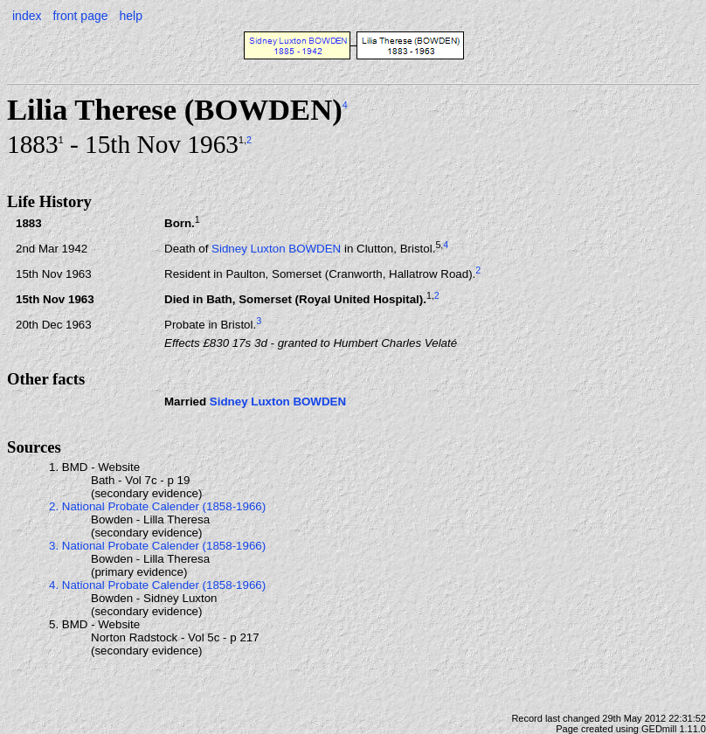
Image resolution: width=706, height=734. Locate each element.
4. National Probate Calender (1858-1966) (157, 585)
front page (79, 16)
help (130, 16)
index (26, 16)
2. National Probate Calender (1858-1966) (157, 506)
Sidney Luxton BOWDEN (276, 248)
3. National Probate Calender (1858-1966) (157, 545)
